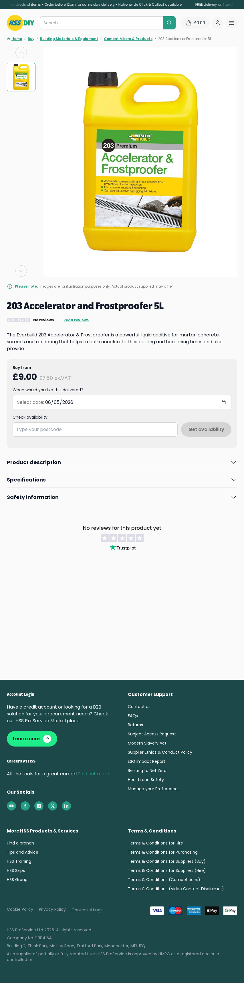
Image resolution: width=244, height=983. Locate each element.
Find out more (93, 774)
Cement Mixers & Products (128, 39)
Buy (31, 39)
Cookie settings (87, 910)
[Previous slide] (21, 52)
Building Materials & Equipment (69, 39)
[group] (21, 77)
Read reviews (76, 320)
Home (14, 39)
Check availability (30, 417)
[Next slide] (21, 271)
